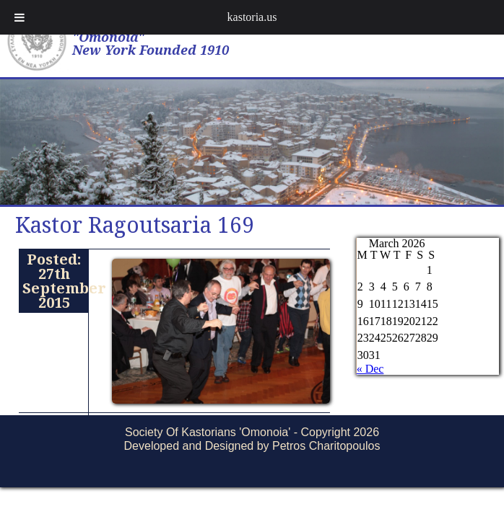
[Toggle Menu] (19, 17)
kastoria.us (252, 17)
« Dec (370, 369)
